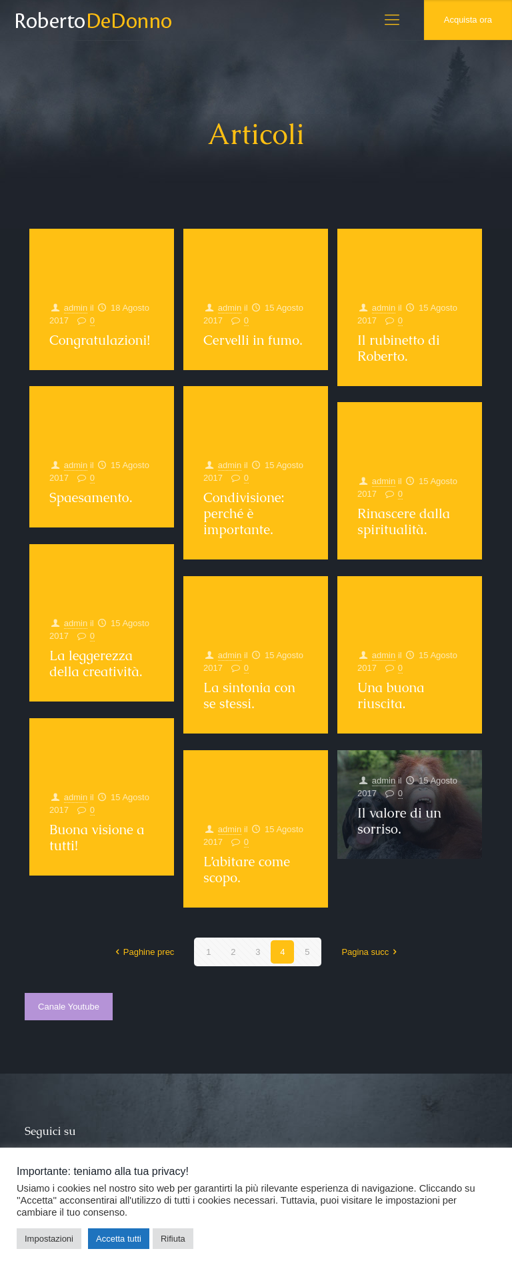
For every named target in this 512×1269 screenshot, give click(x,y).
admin (75, 308)
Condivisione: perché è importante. (244, 513)
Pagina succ (371, 952)
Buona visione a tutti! (97, 837)
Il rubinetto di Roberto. (398, 348)
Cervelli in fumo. (253, 340)
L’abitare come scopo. (246, 869)
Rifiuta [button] (173, 1239)
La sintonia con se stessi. (249, 695)
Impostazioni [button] (49, 1239)
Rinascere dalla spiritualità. (403, 521)
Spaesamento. (90, 497)
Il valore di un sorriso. (399, 821)
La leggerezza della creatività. (95, 663)
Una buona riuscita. (390, 695)
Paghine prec (143, 952)
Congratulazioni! (99, 340)
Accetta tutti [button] (118, 1239)
